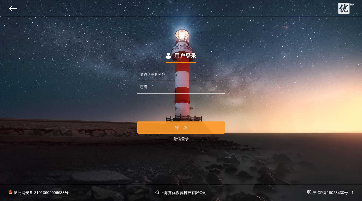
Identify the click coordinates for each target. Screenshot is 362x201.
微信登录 (181, 139)
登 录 (181, 127)
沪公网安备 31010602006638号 (38, 192)
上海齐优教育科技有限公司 (181, 192)
